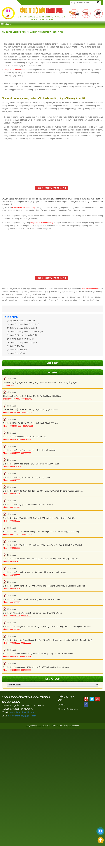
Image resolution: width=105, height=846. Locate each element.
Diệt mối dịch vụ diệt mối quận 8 (22, 328)
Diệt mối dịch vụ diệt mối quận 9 (22, 342)
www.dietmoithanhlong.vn (22, 712)
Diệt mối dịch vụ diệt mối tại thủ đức (23, 324)
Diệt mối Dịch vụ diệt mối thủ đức (22, 335)
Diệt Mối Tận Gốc (15, 346)
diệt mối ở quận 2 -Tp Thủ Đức (21, 321)
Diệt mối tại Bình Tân (17, 350)
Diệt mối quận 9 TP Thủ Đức (20, 339)
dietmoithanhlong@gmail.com (22, 715)
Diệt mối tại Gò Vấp (16, 353)
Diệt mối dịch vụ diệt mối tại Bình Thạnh (25, 332)
